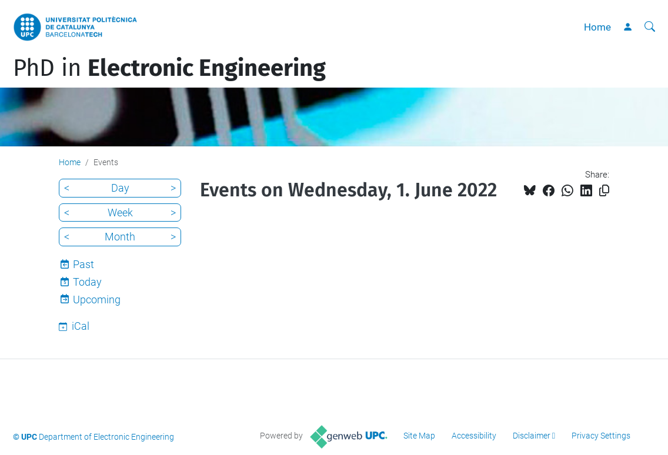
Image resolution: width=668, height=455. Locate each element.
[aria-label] (649, 27)
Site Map (419, 435)
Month (120, 236)
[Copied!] (604, 191)
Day (120, 188)
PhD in (169, 68)
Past (83, 264)
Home (597, 27)
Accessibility (474, 435)
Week (120, 212)
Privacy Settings (601, 435)
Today (87, 282)
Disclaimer (531, 435)
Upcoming (97, 299)
